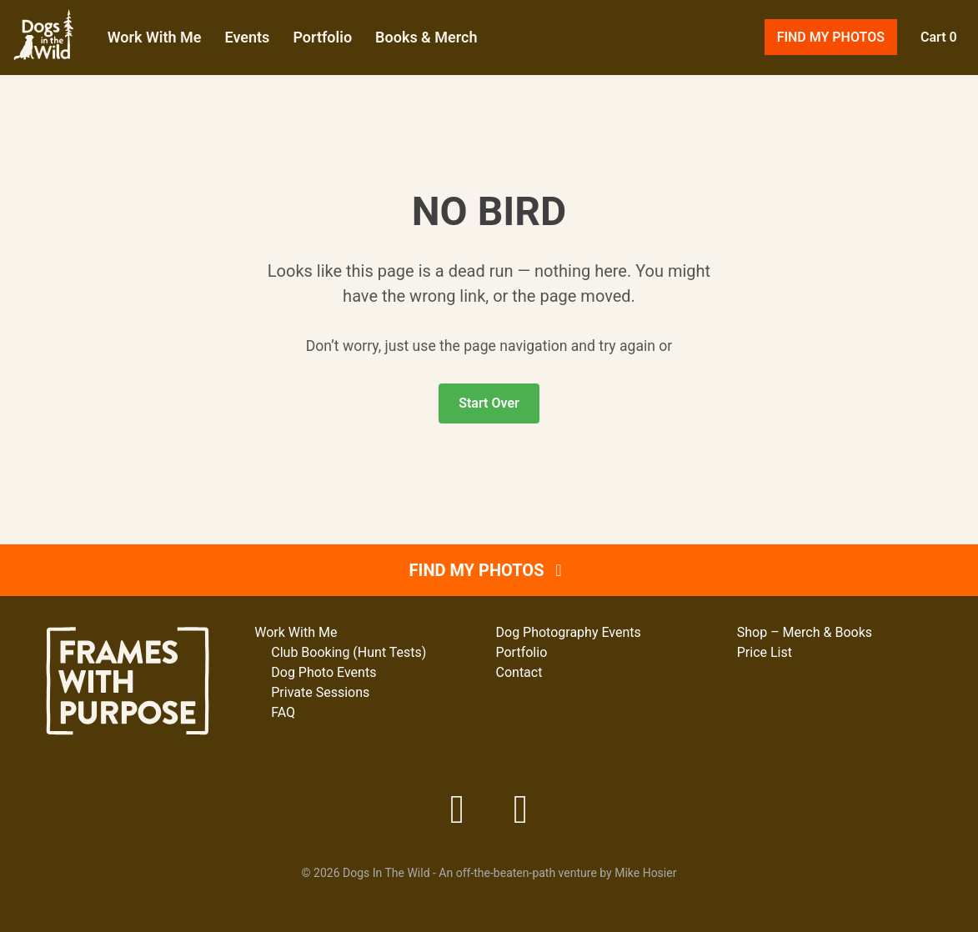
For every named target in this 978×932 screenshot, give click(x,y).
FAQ (283, 712)
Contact (519, 672)
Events (308, 58)
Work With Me (215, 58)
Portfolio (384, 58)
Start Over (489, 444)
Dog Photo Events (323, 672)
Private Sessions (320, 692)
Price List (764, 652)
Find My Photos (825, 57)
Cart (933, 57)
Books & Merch (487, 58)
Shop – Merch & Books (804, 632)
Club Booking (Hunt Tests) (348, 652)
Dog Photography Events (568, 632)
